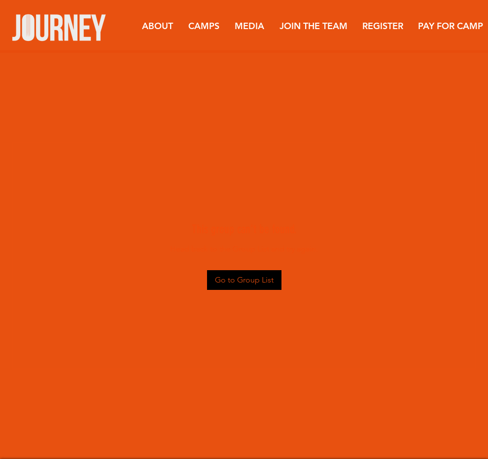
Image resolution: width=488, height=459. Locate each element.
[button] (157, 26)
